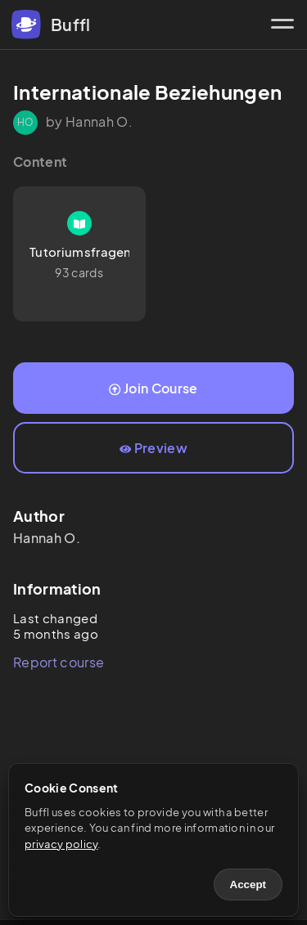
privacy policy (61, 844)
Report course (58, 662)
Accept (248, 884)
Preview (153, 447)
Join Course (153, 388)
